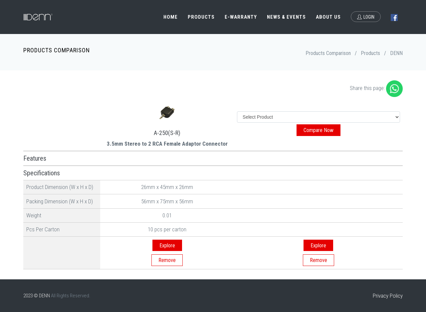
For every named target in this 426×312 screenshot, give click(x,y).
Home (170, 17)
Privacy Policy (388, 295)
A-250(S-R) (167, 132)
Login (365, 17)
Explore (167, 245)
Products (201, 17)
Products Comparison (328, 53)
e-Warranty (241, 17)
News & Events (286, 17)
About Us (328, 17)
